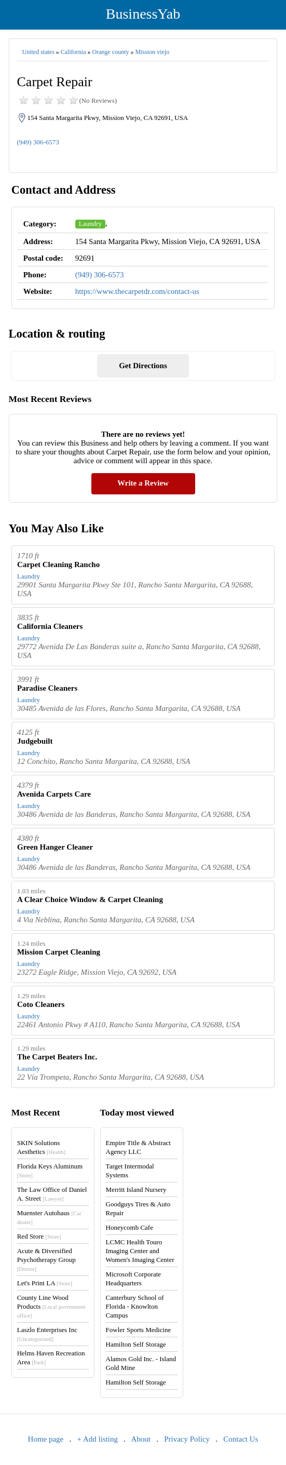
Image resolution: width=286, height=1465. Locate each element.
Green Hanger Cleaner (55, 847)
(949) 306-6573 (38, 142)
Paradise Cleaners (47, 688)
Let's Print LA (44, 1283)
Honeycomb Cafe (129, 1227)
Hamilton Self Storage (136, 1344)
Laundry (90, 223)
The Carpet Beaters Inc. (57, 1057)
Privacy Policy (187, 1439)
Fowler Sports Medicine (138, 1330)
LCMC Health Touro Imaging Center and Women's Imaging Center (140, 1251)
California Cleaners (50, 626)
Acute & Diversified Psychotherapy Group (46, 1259)
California (73, 52)
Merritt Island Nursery (136, 1189)
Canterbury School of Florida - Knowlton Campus (135, 1306)
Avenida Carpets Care (54, 794)
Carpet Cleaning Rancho (58, 564)
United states (38, 52)
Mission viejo (152, 52)
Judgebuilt (34, 741)
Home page (46, 1439)
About (141, 1439)
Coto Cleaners (40, 1004)
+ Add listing (97, 1439)
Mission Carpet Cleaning (58, 952)
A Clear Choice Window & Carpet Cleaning (90, 899)
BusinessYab (143, 14)
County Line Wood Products (51, 1306)
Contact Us (240, 1439)
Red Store (39, 1236)
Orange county (110, 52)
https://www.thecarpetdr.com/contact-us (137, 291)
